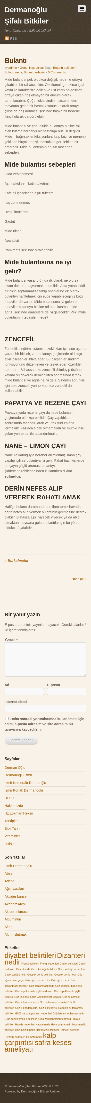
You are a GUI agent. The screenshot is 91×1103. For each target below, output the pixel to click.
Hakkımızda (14, 806)
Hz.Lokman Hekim (19, 813)
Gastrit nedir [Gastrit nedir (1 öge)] (23, 969)
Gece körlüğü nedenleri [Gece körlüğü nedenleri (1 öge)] (71, 969)
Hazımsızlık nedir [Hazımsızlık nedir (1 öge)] (25, 1029)
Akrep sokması (16, 912)
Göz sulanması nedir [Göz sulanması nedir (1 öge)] (27, 1002)
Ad (7, 685)
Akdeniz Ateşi (15, 904)
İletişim (10, 844)
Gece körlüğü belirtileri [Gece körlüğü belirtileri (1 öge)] (44, 969)
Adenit (10, 881)
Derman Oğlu (15, 768)
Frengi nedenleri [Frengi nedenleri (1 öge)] (49, 963)
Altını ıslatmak (15, 934)
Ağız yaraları (14, 889)
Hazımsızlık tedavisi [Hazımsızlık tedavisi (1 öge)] (47, 1029)
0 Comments (57, 72)
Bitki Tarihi (12, 828)
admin (12, 67)
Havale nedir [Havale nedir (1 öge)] (42, 1024)
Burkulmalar (17, 560)
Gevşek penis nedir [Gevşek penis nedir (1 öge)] (65, 974)
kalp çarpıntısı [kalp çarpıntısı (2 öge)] (30, 1038)
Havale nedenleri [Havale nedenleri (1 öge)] (24, 1024)
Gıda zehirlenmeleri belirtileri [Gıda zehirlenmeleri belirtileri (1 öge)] (21, 1018)
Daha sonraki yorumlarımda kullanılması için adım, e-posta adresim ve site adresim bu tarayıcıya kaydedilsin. (44, 724)
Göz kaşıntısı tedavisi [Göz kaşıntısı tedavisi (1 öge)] (49, 996)
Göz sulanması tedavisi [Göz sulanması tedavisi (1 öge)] (53, 1002)
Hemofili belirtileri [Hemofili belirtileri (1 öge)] (69, 1029)
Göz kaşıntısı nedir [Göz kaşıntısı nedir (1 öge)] (25, 996)
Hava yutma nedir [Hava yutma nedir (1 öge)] (61, 1024)
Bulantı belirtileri (64, 67)
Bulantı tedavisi (34, 72)
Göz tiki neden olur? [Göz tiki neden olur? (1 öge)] (26, 1007)
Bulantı (16, 60)
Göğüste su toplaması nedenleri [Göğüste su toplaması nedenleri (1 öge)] (33, 1013)
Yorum (11, 640)
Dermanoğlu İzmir (18, 775)
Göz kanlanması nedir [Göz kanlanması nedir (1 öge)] (41, 985)
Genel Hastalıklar (32, 67)
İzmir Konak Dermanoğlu (24, 790)
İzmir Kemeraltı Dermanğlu (25, 783)
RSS (13, 38)
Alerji (8, 927)
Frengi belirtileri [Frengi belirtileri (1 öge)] (30, 963)
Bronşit (78, 579)
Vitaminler (12, 836)
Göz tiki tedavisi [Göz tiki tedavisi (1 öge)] (48, 1007)
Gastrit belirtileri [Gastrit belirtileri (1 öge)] (69, 963)
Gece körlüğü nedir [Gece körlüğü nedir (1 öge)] (15, 974)
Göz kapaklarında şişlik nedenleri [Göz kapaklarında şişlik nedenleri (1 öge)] (34, 991)
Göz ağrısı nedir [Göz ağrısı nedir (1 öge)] (60, 980)
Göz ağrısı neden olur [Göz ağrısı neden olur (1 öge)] (37, 980)
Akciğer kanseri (16, 896)
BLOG (9, 798)
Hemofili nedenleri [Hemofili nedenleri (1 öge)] (15, 1036)
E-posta (53, 685)
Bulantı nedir (13, 72)
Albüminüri (13, 919)
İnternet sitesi (16, 702)
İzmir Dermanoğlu (18, 866)
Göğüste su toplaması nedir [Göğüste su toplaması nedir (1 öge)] (68, 1013)
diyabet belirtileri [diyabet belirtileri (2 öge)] (30, 955)
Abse (9, 873)
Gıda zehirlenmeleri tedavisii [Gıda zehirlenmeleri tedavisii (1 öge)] (54, 1018)
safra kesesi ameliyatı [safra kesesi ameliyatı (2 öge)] (39, 1045)
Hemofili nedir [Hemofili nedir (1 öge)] (34, 1036)
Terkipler (11, 821)
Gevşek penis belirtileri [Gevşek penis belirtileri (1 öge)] (40, 974)
